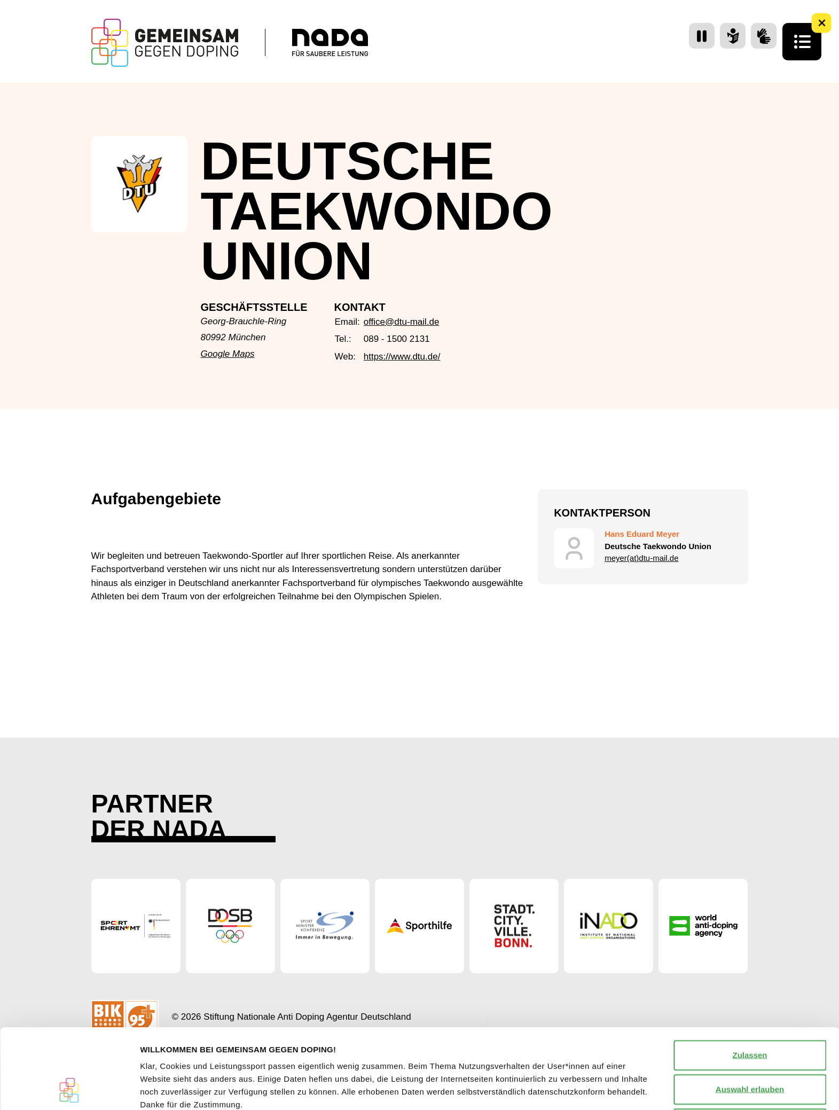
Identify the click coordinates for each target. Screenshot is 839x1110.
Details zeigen (568, 1088)
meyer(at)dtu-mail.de (641, 557)
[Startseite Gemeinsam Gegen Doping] (164, 43)
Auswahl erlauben (750, 1014)
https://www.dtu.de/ (402, 356)
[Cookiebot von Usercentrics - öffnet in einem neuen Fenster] (69, 1089)
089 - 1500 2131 (397, 339)
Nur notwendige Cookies (750, 1048)
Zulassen (749, 979)
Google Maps (228, 354)
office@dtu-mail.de (402, 322)
